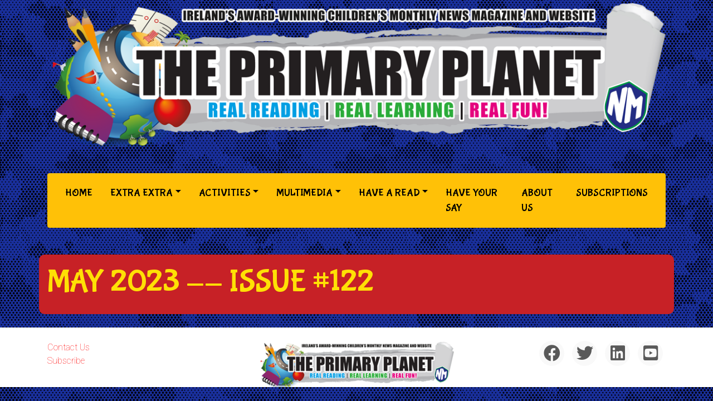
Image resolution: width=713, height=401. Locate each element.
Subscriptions (612, 193)
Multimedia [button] (304, 193)
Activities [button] (225, 193)
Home (81, 192)
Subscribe (66, 360)
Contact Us (68, 347)
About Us (537, 200)
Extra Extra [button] (141, 193)
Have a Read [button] (389, 193)
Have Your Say (471, 200)
